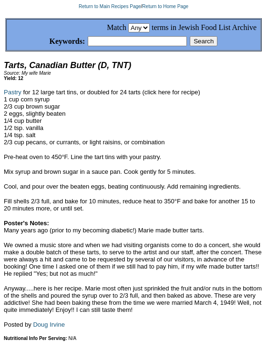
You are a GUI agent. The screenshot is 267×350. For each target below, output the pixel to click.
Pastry (12, 93)
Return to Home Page (165, 6)
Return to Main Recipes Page (110, 6)
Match (116, 27)
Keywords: (56, 42)
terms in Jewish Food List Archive (204, 27)
